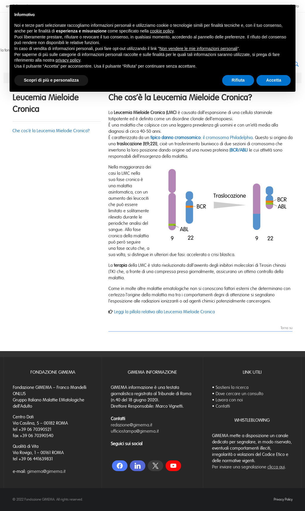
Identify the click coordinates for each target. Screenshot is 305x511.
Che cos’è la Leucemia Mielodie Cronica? (51, 130)
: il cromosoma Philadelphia (201, 137)
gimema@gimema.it (46, 471)
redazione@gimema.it (131, 425)
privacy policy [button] (68, 60)
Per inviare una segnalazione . (249, 467)
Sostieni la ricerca (232, 387)
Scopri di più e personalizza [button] (51, 80)
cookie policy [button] (161, 31)
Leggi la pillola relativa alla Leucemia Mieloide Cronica (164, 311)
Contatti (223, 406)
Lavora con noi (229, 400)
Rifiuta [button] (238, 80)
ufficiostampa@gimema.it (135, 431)
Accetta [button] (273, 80)
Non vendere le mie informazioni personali (198, 48)
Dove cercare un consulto (239, 393)
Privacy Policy (283, 499)
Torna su (286, 328)
